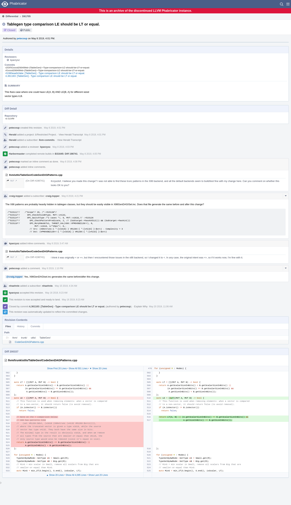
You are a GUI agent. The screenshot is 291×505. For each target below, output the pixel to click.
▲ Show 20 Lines (55, 475)
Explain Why (141, 306)
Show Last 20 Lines (98, 475)
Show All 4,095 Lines (76, 475)
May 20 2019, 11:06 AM (161, 306)
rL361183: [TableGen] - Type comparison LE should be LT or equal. (41, 76)
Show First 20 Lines (57, 368)
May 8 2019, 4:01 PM (54, 127)
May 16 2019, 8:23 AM (56, 292)
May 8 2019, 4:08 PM (70, 161)
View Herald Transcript (71, 134)
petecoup (22, 38)
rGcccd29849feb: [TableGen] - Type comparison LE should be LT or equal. (45, 70)
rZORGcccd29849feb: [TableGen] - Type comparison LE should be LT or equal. (47, 67)
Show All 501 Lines (78, 368)
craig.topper (16, 196)
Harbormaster (17, 153)
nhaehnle (14, 285)
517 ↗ (12, 180)
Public (26, 30)
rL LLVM (9, 118)
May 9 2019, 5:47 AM (57, 243)
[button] (288, 4)
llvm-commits (47, 140)
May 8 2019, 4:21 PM (72, 196)
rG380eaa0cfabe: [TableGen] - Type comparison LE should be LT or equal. (45, 73)
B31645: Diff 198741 (66, 153)
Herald (12, 134)
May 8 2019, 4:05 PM (90, 154)
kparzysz (15, 60)
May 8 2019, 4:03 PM (63, 147)
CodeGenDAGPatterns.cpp (29, 342)
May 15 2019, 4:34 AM (66, 286)
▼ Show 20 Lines (98, 368)
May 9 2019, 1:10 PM (52, 268)
